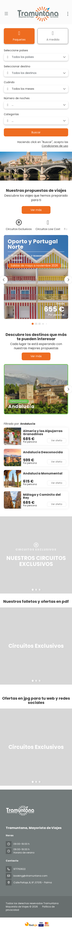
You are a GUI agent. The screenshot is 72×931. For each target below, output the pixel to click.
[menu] (67, 14)
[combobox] (36, 57)
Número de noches (17, 98)
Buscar (36, 132)
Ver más (36, 210)
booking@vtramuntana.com (30, 875)
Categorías (11, 114)
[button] (33, 324)
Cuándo (9, 82)
